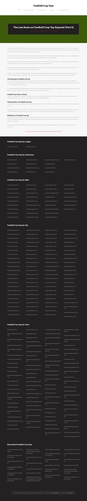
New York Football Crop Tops (51, 189)
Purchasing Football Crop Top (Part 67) (34, 469)
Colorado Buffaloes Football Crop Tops (15, 421)
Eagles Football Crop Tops (31, 333)
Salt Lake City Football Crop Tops (70, 230)
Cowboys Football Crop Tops (13, 429)
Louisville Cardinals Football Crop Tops (34, 393)
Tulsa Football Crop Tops (69, 294)
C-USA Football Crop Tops (31, 163)
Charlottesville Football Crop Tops (14, 290)
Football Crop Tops (43, 5)
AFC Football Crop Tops (12, 163)
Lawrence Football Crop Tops (51, 230)
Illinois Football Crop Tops (12, 213)
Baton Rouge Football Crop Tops (13, 262)
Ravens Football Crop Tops (50, 416)
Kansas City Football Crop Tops (32, 306)
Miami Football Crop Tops (50, 250)
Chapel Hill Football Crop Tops (13, 286)
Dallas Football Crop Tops (31, 250)
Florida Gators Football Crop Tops (33, 341)
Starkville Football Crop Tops (70, 254)
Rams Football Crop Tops (50, 412)
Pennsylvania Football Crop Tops (51, 209)
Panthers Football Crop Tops (50, 388)
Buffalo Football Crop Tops (12, 278)
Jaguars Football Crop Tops (31, 373)
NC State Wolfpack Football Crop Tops (52, 333)
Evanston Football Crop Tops (32, 270)
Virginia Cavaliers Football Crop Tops (71, 405)
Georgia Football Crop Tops (12, 209)
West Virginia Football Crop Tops (70, 201)
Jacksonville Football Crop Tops (32, 302)
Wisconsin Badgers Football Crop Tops (72, 432)
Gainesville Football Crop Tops (32, 278)
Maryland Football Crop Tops (32, 201)
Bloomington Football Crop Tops (14, 270)
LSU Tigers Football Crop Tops (32, 397)
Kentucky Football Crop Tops (32, 193)
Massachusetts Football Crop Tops (33, 205)
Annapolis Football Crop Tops (13, 234)
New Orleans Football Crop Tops (51, 278)
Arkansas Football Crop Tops (13, 193)
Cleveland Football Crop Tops (13, 310)
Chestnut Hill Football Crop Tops (13, 294)
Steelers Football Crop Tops (69, 345)
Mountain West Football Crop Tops (52, 159)
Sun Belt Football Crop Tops (69, 159)
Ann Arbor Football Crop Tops (13, 230)
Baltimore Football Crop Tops (13, 258)
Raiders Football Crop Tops (50, 408)
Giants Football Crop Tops (31, 355)
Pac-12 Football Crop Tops (50, 167)
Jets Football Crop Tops (31, 377)
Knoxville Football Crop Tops (32, 310)
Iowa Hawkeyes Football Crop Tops (33, 369)
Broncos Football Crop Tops (13, 381)
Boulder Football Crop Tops (12, 274)
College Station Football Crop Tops (33, 230)
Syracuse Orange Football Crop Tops (71, 349)
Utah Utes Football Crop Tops (70, 391)
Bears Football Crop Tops (12, 363)
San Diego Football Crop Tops (70, 234)
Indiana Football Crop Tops (12, 217)
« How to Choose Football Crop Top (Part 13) (34, 131)
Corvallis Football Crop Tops (32, 246)
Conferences (51, 10)
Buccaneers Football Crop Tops (13, 389)
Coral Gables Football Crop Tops (32, 242)
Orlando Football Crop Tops (50, 294)
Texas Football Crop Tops (69, 185)
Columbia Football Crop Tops (32, 234)
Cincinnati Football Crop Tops (13, 302)
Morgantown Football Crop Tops (51, 262)
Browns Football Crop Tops (12, 385)
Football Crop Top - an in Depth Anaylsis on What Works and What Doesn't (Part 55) (33, 451)
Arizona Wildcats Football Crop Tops (14, 345)
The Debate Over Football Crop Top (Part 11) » (53, 131)
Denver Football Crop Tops (31, 254)
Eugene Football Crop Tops (31, 266)
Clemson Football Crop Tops (13, 306)
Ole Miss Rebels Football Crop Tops (52, 371)
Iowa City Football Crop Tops (32, 298)
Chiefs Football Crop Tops (12, 407)
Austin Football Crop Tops (12, 254)
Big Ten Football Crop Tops (31, 159)
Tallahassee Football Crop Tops (70, 270)
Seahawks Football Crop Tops (51, 424)
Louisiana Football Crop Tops (32, 197)
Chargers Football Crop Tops (13, 403)
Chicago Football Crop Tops (13, 298)
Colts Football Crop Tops (12, 425)
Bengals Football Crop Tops (12, 367)
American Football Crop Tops (13, 167)
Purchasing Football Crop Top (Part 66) (72, 449)
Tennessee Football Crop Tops (51, 217)
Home (19, 10)
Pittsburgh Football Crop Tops (51, 306)
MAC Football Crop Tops (31, 171)
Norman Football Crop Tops (50, 286)
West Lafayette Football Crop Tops (71, 312)
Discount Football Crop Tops (63, 10)
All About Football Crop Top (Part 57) (71, 465)
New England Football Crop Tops (51, 274)
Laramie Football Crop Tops (31, 314)
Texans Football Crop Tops (69, 359)
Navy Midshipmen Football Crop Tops (52, 329)
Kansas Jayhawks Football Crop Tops (33, 381)
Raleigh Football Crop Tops (50, 314)
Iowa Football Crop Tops (31, 185)
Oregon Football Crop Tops (50, 205)
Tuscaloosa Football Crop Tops (70, 298)
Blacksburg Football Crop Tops (13, 266)
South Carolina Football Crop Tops (52, 213)
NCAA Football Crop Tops (29, 10)
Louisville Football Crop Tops (51, 238)
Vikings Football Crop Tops (69, 401)
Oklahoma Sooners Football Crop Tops (53, 361)
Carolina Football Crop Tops (13, 282)
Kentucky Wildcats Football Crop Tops (34, 385)
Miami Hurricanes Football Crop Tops (33, 405)
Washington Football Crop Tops (70, 197)
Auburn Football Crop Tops (12, 250)
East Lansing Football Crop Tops (32, 262)
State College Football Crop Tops (70, 258)
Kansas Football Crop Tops (31, 189)
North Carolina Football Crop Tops (52, 193)
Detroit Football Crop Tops (31, 258)
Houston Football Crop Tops (32, 290)
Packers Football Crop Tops (50, 384)
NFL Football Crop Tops (41, 10)
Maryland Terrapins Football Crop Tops (34, 401)
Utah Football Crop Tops (69, 189)
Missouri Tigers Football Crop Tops (33, 427)
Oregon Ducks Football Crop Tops (52, 375)
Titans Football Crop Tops (69, 377)
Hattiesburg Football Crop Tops (32, 286)
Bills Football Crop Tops (12, 371)
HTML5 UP (70, 492)
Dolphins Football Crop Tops (32, 329)
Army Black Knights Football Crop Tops (15, 355)
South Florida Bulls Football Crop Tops (72, 335)
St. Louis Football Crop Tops (69, 250)
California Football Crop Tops (13, 197)
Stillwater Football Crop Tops (70, 262)
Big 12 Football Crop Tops (12, 171)
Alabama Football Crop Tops (13, 185)
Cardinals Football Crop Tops (13, 393)
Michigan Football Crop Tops (32, 209)
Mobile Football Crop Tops (50, 258)
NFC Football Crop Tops (50, 163)
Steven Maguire (55, 492)
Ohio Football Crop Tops (50, 197)
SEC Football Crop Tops (50, 171)
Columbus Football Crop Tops (32, 238)
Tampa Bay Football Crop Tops (70, 274)
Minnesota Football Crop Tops (32, 213)
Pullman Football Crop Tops (50, 310)
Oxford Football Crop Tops (50, 298)
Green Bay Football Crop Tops (32, 282)
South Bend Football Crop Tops (70, 246)
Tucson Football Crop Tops (69, 290)
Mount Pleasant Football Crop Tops (52, 266)
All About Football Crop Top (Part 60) (33, 473)
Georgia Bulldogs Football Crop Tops (33, 351)
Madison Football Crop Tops (50, 246)
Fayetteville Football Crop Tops (32, 274)
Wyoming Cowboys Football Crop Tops (72, 436)
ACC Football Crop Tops (12, 159)
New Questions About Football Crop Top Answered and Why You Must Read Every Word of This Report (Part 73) (34, 478)
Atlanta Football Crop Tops (12, 246)
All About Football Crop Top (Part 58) (52, 465)
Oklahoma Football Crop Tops (51, 201)
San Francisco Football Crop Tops (71, 238)
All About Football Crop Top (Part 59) (52, 449)
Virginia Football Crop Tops (69, 193)
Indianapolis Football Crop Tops (32, 294)
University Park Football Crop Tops (71, 302)
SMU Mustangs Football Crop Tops (52, 428)
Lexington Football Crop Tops (51, 234)
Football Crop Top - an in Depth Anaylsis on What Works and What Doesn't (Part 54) (71, 471)
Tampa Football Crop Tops (69, 278)
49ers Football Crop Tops (12, 329)
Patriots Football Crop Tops (50, 392)
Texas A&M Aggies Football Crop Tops (71, 363)
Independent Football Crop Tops (32, 167)
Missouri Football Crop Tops (50, 185)
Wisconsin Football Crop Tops (70, 205)
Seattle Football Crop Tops (69, 242)
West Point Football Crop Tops (70, 316)
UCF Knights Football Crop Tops (70, 387)
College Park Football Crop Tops (13, 314)
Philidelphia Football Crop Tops (51, 302)
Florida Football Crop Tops (12, 205)
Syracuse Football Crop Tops (70, 266)
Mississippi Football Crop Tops (32, 217)
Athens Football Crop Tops (12, 242)
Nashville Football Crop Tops (51, 270)
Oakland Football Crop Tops (50, 290)
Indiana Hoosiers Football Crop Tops (33, 365)
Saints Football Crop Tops (50, 420)
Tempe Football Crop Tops (69, 282)
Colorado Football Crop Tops (13, 201)
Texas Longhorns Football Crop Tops (71, 367)
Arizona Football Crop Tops (12, 189)
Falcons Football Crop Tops (31, 337)
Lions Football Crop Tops (31, 389)
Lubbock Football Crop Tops (51, 242)
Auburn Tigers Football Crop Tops (14, 359)
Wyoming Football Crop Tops (70, 209)
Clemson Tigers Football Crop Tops (14, 417)
